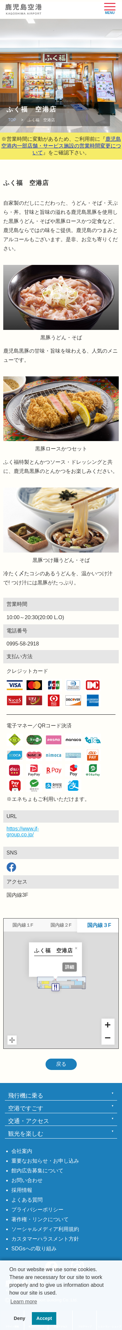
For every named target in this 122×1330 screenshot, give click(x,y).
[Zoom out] (108, 1038)
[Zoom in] (108, 1025)
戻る (61, 1064)
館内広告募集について (37, 1170)
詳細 (75, 985)
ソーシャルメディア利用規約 (45, 1229)
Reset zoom (12, 1040)
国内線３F (99, 925)
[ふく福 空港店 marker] (61, 1006)
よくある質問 (27, 1200)
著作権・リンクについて (40, 1219)
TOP (12, 120)
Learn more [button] (23, 1301)
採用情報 (21, 1190)
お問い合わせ (27, 1180)
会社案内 (21, 1151)
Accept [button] (44, 1318)
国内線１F (23, 925)
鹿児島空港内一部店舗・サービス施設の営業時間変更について (61, 145)
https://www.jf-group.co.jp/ (11, 831)
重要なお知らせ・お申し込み (45, 1161)
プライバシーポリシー (37, 1209)
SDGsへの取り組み (34, 1248)
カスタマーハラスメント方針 (45, 1239)
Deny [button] (19, 1318)
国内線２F (61, 925)
